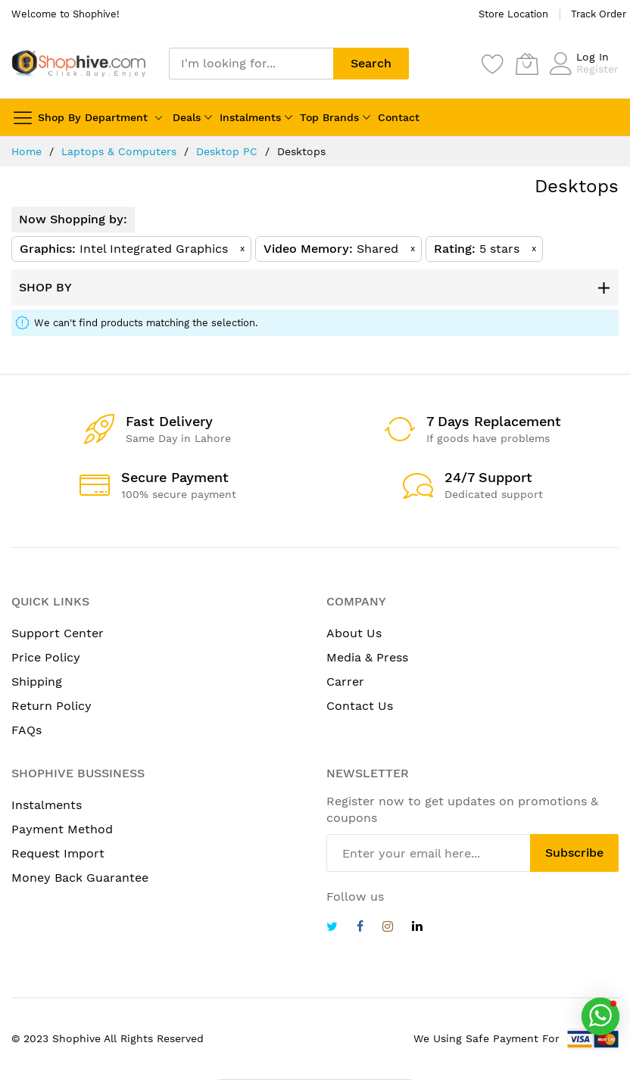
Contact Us (359, 706)
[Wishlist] (493, 63)
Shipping (36, 681)
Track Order (598, 14)
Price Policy (45, 657)
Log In (592, 57)
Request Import (57, 853)
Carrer (345, 681)
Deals (187, 117)
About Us (354, 633)
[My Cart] (527, 63)
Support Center (57, 633)
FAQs (26, 730)
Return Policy (51, 706)
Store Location (513, 14)
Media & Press (367, 657)
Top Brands (329, 117)
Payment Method (62, 829)
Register (597, 69)
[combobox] (251, 63)
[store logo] (78, 64)
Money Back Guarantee (79, 877)
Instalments (250, 117)
